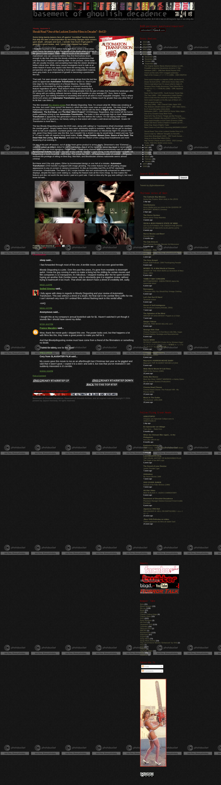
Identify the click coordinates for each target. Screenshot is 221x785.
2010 (145, 54)
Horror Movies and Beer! (154, 234)
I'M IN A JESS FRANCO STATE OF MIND (160, 223)
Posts (145, 666)
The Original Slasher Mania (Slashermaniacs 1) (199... (164, 66)
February (148, 159)
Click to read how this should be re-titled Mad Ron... (163, 97)
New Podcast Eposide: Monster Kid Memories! (161, 244)
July (146, 147)
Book (142, 610)
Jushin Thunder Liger (151, 468)
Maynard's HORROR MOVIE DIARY (158, 361)
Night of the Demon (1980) (153, 371)
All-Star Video (149, 490)
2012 (145, 49)
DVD (44, 248)
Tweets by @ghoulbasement (152, 185)
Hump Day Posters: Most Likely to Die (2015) (160, 199)
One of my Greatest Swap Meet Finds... (158, 114)
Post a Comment (39, 376)
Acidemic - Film (150, 250)
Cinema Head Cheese (152, 387)
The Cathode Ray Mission (154, 197)
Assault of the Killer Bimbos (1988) (156, 485)
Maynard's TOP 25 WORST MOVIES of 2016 (160, 363)
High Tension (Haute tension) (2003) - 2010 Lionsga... (163, 141)
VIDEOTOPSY (149, 416)
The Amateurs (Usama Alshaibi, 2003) (157, 308)
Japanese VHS (146, 624)
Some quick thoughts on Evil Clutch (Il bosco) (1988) (163, 120)
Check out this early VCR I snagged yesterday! (161, 73)
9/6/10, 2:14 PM (46, 285)
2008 (145, 166)
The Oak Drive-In (150, 242)
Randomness (145, 632)
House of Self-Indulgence (154, 305)
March (147, 157)
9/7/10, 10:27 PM (46, 324)
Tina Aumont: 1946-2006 (152, 400)
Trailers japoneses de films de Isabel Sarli (159, 522)
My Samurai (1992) (150, 355)
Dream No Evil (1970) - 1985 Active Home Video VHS (163, 82)
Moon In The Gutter (151, 397)
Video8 (143, 649)
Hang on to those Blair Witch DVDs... (157, 138)
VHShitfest (148, 474)
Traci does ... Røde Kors (152, 429)
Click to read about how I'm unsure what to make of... (163, 84)
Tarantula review (149, 299)
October (148, 61)
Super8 (143, 637)
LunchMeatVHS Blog (152, 456)
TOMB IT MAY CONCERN (154, 279)
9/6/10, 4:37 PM (46, 308)
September (149, 64)
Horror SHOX (149, 340)
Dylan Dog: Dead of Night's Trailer (156, 125)
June (147, 150)
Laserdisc (144, 626)
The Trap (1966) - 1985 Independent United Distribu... (163, 95)
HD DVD (143, 622)
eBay (142, 653)
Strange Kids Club (151, 330)
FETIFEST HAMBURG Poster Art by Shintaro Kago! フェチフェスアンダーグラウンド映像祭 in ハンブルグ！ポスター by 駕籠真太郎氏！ (163, 344)
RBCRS (143, 630)
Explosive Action (150, 445)
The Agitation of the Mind (154, 313)
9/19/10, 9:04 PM (46, 371)
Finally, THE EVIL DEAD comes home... (158, 143)
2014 (145, 44)
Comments (147, 671)
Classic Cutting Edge (148, 614)
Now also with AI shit (151, 440)
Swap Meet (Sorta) (147, 641)
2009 (145, 164)
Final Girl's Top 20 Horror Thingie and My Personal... (163, 116)
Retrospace (148, 289)
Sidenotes (144, 635)
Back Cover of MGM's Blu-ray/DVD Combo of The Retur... (165, 118)
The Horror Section (151, 215)
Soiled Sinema (47, 288)
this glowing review (57, 105)
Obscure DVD (145, 628)
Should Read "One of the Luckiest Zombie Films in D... (164, 131)
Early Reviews (146, 620)
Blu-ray (143, 608)
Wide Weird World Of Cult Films (157, 369)
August (148, 145)
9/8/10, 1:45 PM (46, 352)
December (149, 57)
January (148, 161)
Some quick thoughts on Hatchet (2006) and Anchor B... (164, 79)
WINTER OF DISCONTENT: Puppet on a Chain (161, 316)
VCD (142, 645)
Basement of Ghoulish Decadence (158, 498)
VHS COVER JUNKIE (152, 482)
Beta (142, 604)
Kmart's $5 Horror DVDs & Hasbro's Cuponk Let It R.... (164, 123)
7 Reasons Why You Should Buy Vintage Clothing (162, 291)
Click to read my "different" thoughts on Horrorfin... (162, 134)
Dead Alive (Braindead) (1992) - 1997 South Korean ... (164, 136)
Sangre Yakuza (149, 321)
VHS (142, 647)
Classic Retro (145, 616)
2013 (145, 47)
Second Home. (149, 236)
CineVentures (149, 205)
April (147, 154)
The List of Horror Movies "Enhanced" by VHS (158, 643)
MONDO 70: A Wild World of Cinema (158, 268)
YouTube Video (146, 651)
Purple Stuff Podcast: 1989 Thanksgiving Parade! (162, 263)
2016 (145, 42)
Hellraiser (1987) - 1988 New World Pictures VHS (162, 70)
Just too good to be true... (153, 102)
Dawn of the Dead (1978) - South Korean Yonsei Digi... (164, 93)
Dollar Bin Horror (150, 377)
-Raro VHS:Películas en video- (156, 519)
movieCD (144, 655)
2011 (145, 52)
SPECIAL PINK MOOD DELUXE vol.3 (158, 324)
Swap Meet (144, 639)
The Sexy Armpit (150, 260)
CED (142, 612)
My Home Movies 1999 (152, 477)
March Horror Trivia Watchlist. (154, 217)
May (147, 152)
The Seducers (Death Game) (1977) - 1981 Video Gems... (165, 107)
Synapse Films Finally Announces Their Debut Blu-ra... (164, 86)
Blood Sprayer (146, 606)
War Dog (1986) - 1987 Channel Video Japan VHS (162, 104)
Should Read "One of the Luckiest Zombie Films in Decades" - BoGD (69, 32)
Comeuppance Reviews (153, 352)
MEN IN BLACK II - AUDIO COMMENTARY (160, 493)
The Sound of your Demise (154, 466)
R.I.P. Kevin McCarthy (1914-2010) (157, 109)
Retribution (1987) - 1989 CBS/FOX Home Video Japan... (165, 111)
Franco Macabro (48, 328)
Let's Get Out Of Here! (152, 297)
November (149, 59)
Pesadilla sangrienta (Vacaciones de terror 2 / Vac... (163, 68)
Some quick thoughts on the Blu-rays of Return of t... (163, 100)
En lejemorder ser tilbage (154, 427)
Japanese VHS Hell (151, 509)
